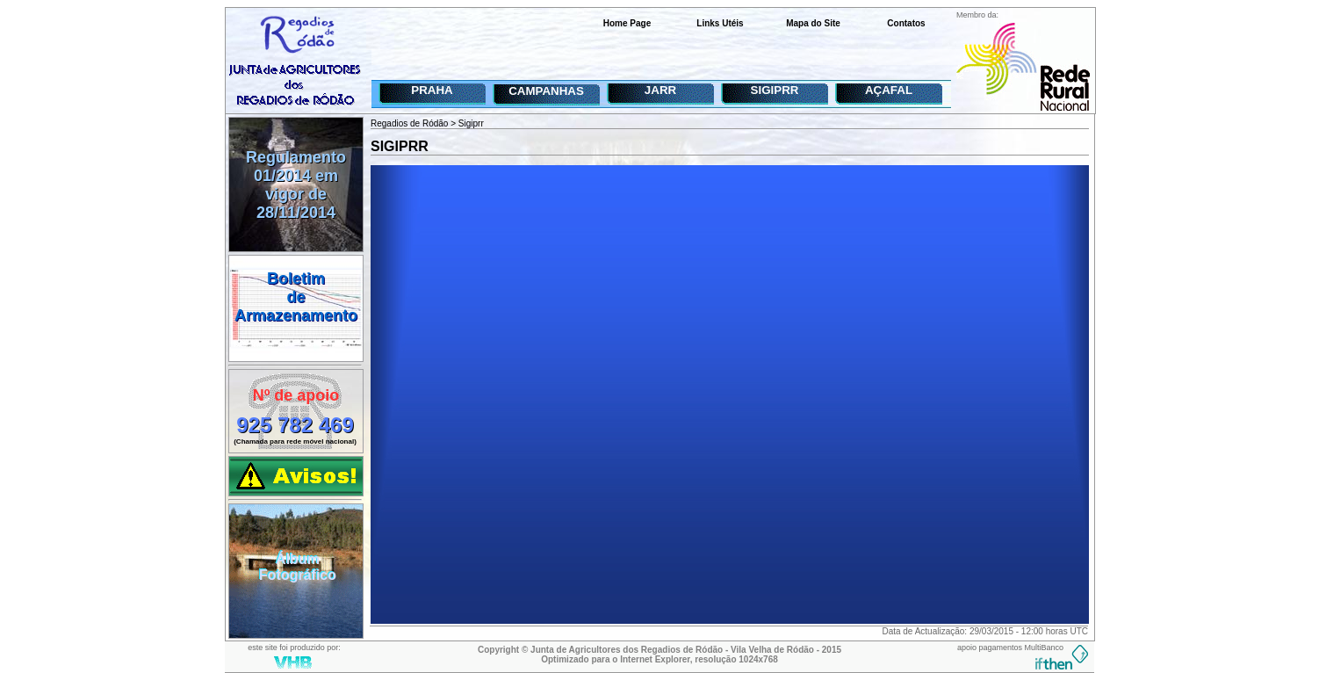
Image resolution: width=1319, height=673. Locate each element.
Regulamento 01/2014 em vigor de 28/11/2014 (296, 184)
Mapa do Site (813, 23)
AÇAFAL (888, 90)
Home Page (627, 23)
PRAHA (431, 90)
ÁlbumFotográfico (297, 567)
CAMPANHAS (546, 91)
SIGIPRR (775, 90)
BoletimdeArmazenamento (295, 297)
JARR (660, 90)
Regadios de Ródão (409, 123)
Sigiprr (471, 123)
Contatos (906, 23)
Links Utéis (719, 23)
